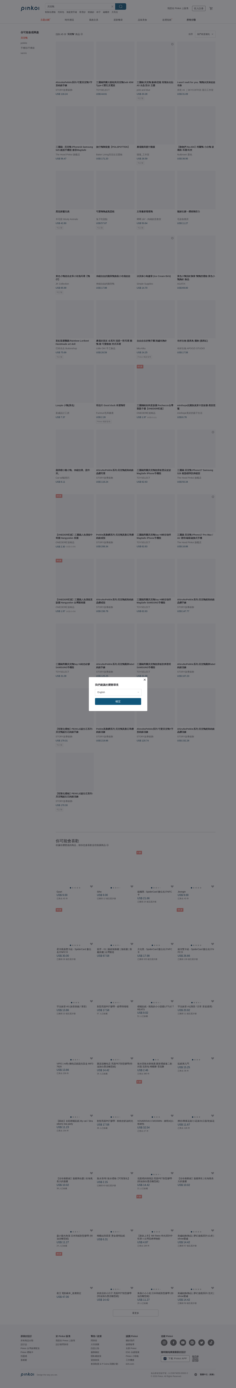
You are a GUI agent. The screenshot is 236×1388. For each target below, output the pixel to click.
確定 (118, 701)
